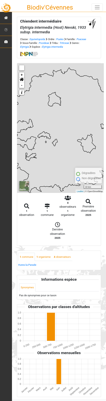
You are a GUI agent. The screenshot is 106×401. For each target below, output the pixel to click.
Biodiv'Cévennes (50, 7)
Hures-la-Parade (27, 264)
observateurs (62, 256)
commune (26, 256)
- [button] (22, 85)
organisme (43, 256)
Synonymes (27, 287)
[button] (21, 80)
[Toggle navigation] (97, 7)
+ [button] (22, 75)
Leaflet (80, 191)
